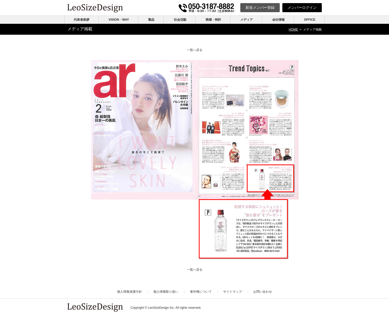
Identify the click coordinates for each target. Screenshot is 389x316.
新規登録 (260, 7)
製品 (151, 19)
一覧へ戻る (194, 50)
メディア (246, 19)
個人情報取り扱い (165, 291)
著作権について (201, 291)
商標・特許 (213, 19)
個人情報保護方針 (129, 291)
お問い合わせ (262, 291)
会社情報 (278, 19)
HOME (293, 29)
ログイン (302, 7)
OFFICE (309, 19)
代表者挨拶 (81, 19)
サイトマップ (232, 291)
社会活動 (180, 19)
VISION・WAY (118, 19)
